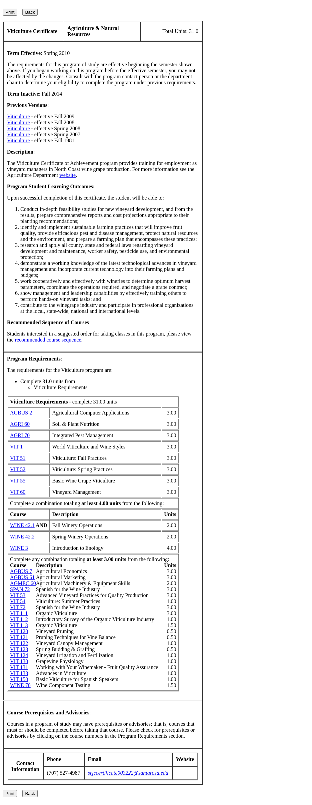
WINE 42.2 (22, 536)
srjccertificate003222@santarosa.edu (128, 773)
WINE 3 (19, 548)
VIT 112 (19, 619)
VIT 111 (19, 613)
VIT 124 (19, 655)
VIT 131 (19, 667)
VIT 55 (17, 480)
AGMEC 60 (23, 583)
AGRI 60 (20, 424)
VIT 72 (17, 607)
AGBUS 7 (21, 571)
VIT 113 (19, 625)
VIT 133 (19, 673)
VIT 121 (19, 637)
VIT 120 (19, 631)
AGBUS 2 (21, 412)
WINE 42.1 (22, 525)
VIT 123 (19, 649)
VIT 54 (17, 601)
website (67, 175)
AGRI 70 (20, 435)
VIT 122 (19, 643)
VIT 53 (17, 595)
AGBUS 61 (22, 577)
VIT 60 (17, 492)
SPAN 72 (20, 589)
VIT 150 (19, 679)
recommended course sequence (48, 340)
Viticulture (18, 116)
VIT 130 (19, 661)
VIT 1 (16, 446)
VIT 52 (17, 469)
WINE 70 (20, 685)
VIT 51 (17, 458)
